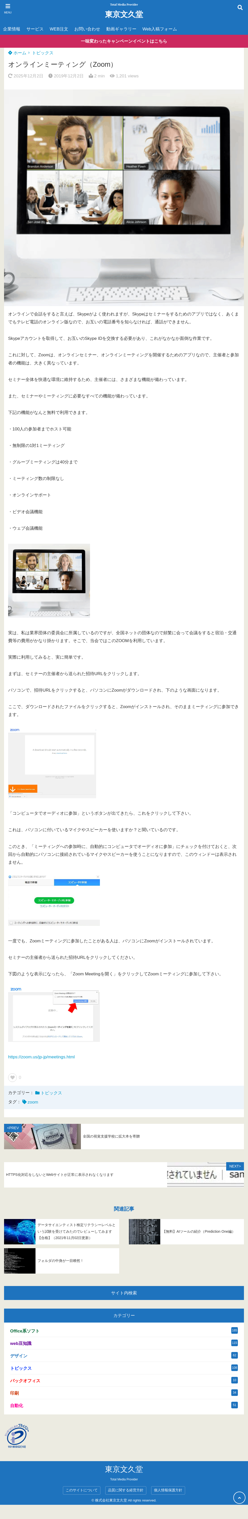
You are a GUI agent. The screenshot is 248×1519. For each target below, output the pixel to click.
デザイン (18, 1356)
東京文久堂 (124, 14)
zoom (33, 1102)
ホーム (17, 53)
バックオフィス (25, 1380)
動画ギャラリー (121, 29)
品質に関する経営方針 (126, 1490)
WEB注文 (59, 29)
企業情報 (11, 29)
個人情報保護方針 (168, 1490)
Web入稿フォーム (160, 29)
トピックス (43, 53)
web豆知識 (20, 1343)
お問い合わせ (87, 29)
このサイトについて (82, 1490)
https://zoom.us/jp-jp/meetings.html (41, 1057)
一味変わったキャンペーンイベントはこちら (124, 41)
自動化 (16, 1405)
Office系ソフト (25, 1331)
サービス (35, 29)
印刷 (14, 1393)
